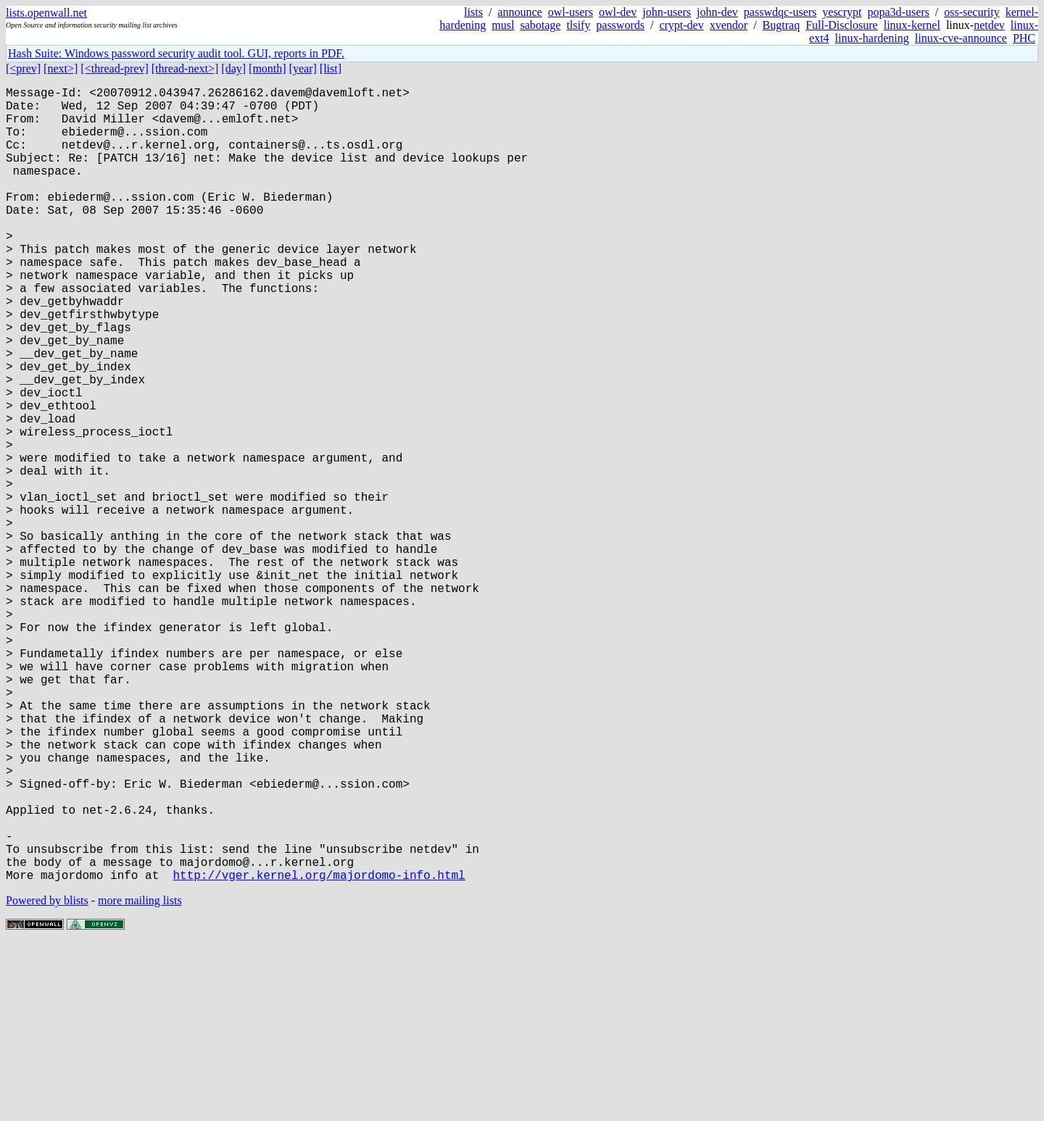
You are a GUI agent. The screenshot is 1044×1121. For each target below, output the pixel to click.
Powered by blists (47, 1077)
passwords (620, 25)
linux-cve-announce (961, 38)
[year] (303, 68)
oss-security (971, 12)
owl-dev (618, 12)
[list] (330, 68)
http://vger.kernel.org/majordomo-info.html (319, 1051)
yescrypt (841, 12)
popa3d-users (898, 12)
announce (519, 12)
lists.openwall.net (46, 13)
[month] (267, 68)
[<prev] (23, 68)
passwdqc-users (780, 12)
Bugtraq (781, 25)
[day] (233, 68)
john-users (666, 12)
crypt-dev (681, 25)
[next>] (61, 68)
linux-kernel (912, 25)
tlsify (578, 25)
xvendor (728, 25)
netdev (989, 25)
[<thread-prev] (114, 68)
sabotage (540, 25)
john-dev (717, 12)
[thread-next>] (185, 68)
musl (503, 25)
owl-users (570, 12)
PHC (1024, 38)
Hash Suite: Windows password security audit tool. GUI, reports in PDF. (176, 53)
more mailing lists (140, 1077)
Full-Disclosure (841, 25)
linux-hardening (872, 38)
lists (473, 12)
